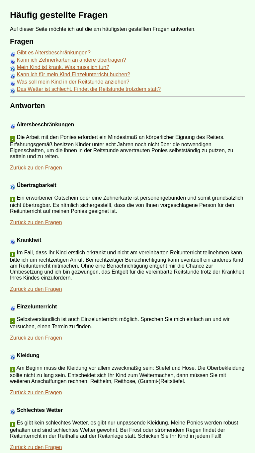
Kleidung (28, 355)
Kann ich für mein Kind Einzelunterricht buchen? (73, 74)
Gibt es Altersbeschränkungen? (53, 52)
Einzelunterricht (37, 306)
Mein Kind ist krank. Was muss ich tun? (63, 67)
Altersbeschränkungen (45, 124)
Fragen (22, 41)
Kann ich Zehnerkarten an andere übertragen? (71, 60)
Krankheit (29, 240)
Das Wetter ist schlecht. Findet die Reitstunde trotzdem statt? (89, 89)
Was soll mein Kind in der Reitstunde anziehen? (73, 82)
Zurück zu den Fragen (36, 167)
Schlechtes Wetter (39, 410)
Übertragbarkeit (36, 185)
